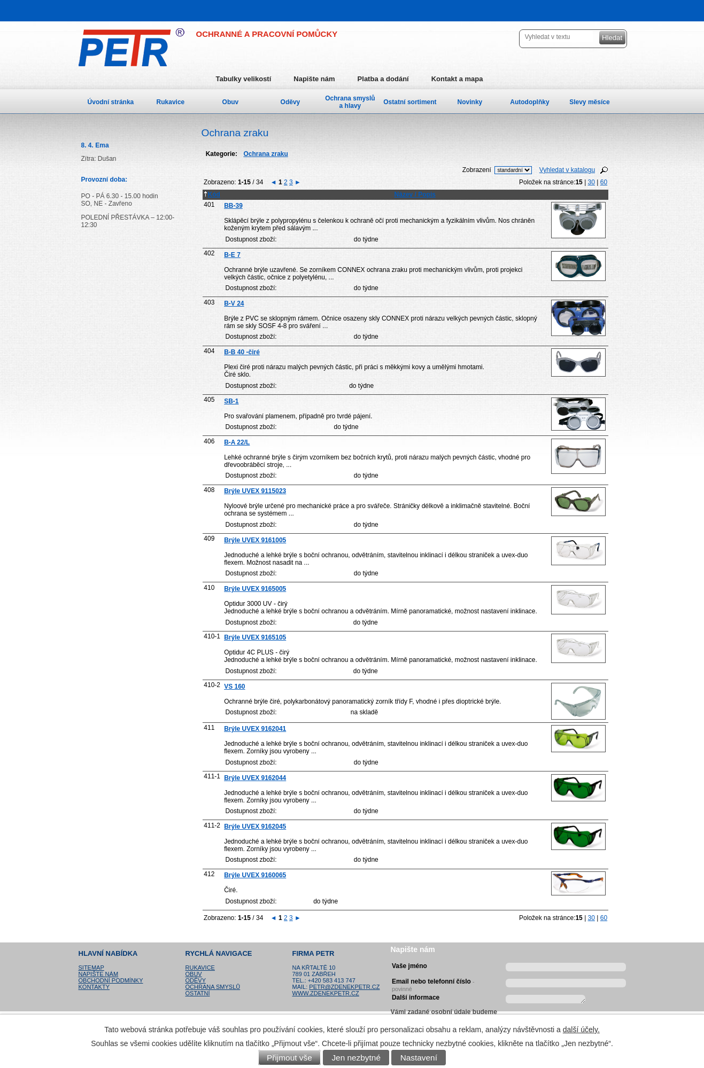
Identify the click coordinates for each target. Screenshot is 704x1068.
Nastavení (418, 1057)
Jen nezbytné (356, 1057)
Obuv (230, 102)
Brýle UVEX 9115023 (255, 491)
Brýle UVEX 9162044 (255, 778)
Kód (212, 194)
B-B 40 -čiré (242, 352)
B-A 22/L (237, 442)
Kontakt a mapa (457, 79)
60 (603, 182)
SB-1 (231, 401)
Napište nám (314, 79)
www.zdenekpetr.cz (325, 993)
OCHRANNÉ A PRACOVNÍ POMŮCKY (267, 33)
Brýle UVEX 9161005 (255, 540)
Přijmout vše (289, 1057)
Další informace (415, 997)
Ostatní (197, 993)
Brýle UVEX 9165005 (255, 589)
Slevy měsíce (589, 102)
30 (591, 182)
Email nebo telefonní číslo (433, 983)
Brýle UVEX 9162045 (255, 826)
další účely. (581, 1029)
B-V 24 (234, 303)
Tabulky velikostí (244, 79)
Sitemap (91, 967)
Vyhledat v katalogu (567, 170)
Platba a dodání (383, 79)
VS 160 (234, 686)
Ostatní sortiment (409, 102)
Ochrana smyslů (213, 987)
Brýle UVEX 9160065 (255, 875)
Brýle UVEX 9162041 (255, 728)
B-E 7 (232, 255)
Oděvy (290, 102)
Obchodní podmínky (111, 980)
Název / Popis (415, 194)
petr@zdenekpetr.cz (344, 987)
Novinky (470, 102)
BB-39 (233, 205)
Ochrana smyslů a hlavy (350, 102)
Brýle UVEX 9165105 (255, 637)
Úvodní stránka (111, 102)
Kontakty (94, 987)
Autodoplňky (529, 102)
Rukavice (171, 102)
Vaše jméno (409, 966)
